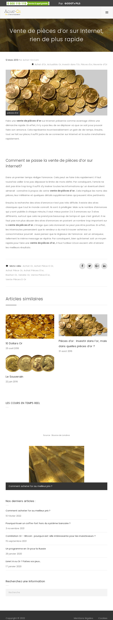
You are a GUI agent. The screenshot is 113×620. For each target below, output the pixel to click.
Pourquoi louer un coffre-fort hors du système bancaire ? (38, 523)
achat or (28, 266)
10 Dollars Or (14, 343)
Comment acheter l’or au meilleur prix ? (30, 486)
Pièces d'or (86, 64)
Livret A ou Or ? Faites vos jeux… (23, 561)
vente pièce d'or (40, 275)
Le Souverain (14, 376)
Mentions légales (83, 618)
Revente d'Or (100, 64)
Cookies (102, 618)
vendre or (24, 275)
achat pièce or (14, 270)
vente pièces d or (16, 279)
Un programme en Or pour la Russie (26, 548)
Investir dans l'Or (71, 64)
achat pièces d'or (34, 270)
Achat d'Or (40, 64)
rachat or (11, 275)
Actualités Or (54, 64)
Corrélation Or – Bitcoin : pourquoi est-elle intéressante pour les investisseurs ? (51, 536)
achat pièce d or (43, 266)
